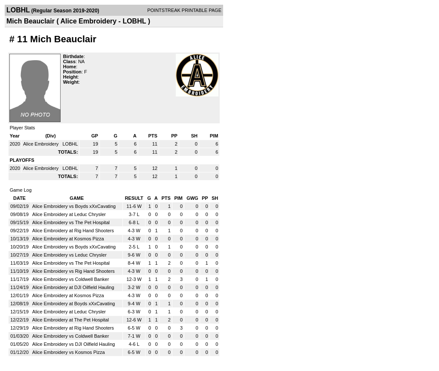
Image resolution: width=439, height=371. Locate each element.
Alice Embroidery (41, 143)
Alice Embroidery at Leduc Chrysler (69, 214)
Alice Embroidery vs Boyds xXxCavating (74, 206)
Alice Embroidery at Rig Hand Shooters (73, 230)
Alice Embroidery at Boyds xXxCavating (73, 303)
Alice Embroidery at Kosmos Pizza (68, 238)
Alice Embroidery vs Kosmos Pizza (68, 352)
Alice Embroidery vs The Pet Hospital (71, 222)
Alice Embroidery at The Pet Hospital (70, 319)
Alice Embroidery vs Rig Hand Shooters (73, 271)
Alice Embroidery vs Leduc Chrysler (69, 254)
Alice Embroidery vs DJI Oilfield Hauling (73, 344)
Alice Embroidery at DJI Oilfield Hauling (73, 287)
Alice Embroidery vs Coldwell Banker (70, 279)
